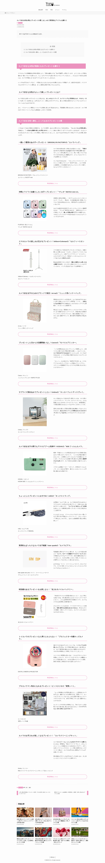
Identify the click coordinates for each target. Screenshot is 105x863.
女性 (26, 787)
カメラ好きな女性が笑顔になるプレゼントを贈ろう (40, 49)
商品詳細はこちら (52, 183)
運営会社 (52, 857)
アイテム (20, 22)
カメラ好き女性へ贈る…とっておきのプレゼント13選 (41, 52)
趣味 (30, 787)
